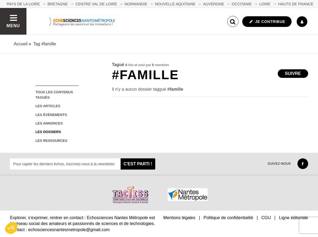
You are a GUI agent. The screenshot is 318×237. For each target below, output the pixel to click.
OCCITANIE (242, 4)
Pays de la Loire (23, 4)
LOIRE (265, 4)
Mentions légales (179, 217)
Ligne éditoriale (293, 217)
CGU (266, 217)
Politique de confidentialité (228, 217)
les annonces (49, 123)
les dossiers (48, 132)
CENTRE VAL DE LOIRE (96, 4)
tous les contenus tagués (54, 94)
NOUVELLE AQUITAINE (175, 4)
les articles (47, 106)
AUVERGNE (213, 4)
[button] (11, 228)
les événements (51, 115)
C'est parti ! (138, 164)
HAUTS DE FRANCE (295, 4)
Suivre (293, 73)
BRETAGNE (57, 4)
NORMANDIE (136, 4)
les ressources (51, 141)
